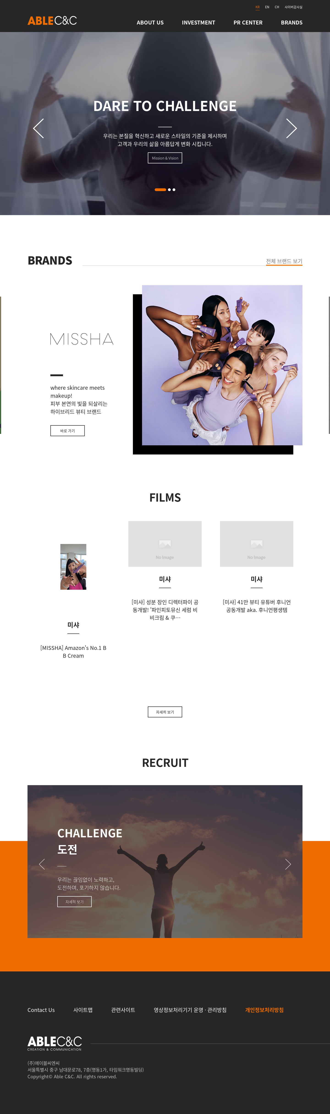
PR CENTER (248, 22)
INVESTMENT (198, 22)
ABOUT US (150, 22)
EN (267, 7)
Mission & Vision (165, 158)
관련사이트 (123, 1010)
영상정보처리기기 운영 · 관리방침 (190, 1010)
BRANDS (291, 22)
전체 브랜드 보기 (284, 261)
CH (277, 7)
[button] (160, 189)
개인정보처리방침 (264, 1010)
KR (258, 7)
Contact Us (41, 1010)
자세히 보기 (165, 712)
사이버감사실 (293, 7)
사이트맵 (83, 1010)
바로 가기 (67, 430)
